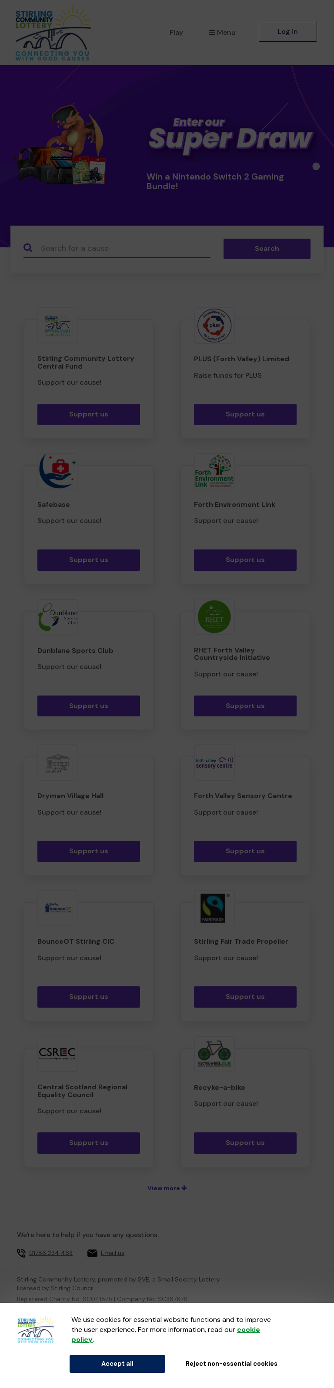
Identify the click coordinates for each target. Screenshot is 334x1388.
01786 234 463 (51, 1253)
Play (176, 32)
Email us (112, 1253)
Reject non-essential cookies (231, 1364)
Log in (288, 31)
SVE (143, 1279)
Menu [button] (222, 32)
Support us (88, 414)
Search (267, 248)
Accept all (117, 1364)
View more (167, 1188)
